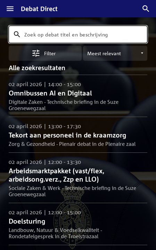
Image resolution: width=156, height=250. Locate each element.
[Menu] (10, 9)
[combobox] (78, 34)
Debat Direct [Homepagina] (39, 8)
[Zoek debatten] (146, 9)
